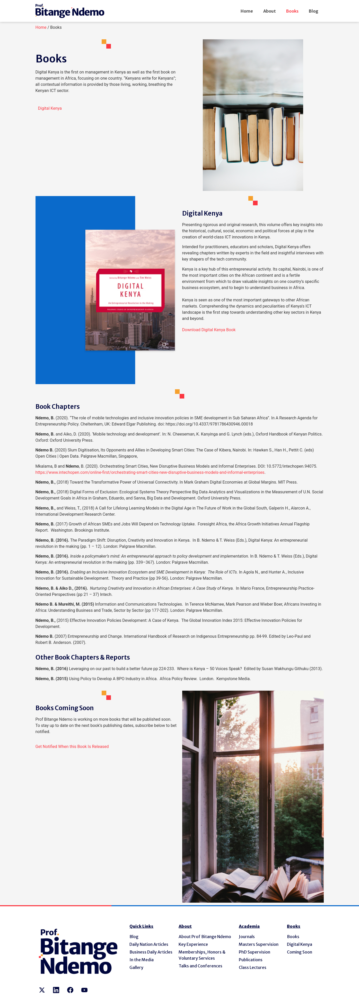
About (269, 11)
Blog (313, 11)
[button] (50, 108)
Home (247, 11)
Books (292, 11)
